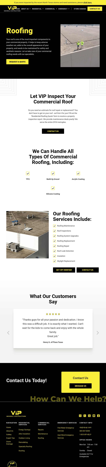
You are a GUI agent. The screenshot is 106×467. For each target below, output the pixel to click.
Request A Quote (17, 62)
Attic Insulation (24, 434)
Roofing (22, 451)
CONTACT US (53, 131)
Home (8, 427)
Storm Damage (9, 443)
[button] (26, 9)
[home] (12, 9)
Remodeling (23, 442)
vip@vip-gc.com (85, 427)
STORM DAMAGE (80, 9)
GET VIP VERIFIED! (64, 270)
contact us (95, 9)
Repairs (41, 430)
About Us (9, 431)
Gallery (8, 435)
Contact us (87, 270)
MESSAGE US (80, 386)
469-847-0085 (85, 431)
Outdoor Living (24, 438)
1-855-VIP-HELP (85, 435)
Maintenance (43, 434)
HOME (17, 9)
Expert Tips (10, 438)
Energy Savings (24, 430)
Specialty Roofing (25, 446)
